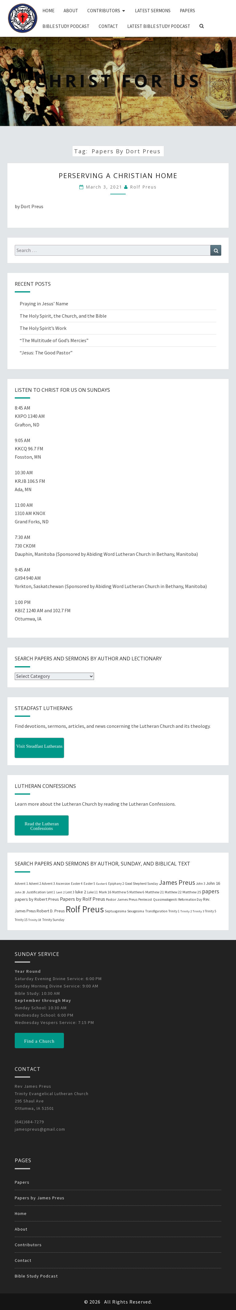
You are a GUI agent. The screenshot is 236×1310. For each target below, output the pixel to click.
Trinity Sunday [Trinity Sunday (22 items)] (53, 920)
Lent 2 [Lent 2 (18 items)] (60, 892)
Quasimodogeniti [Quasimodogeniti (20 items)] (165, 899)
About (71, 10)
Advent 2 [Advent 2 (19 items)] (35, 883)
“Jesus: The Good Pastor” (46, 352)
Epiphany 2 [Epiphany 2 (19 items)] (116, 883)
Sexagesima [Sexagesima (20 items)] (135, 911)
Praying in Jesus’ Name (44, 303)
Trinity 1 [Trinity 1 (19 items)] (173, 911)
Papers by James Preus (40, 1198)
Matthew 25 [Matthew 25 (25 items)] (192, 892)
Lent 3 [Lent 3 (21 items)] (69, 892)
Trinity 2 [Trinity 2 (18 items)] (186, 911)
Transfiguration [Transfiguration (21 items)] (156, 911)
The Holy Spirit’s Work (43, 328)
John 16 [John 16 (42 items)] (213, 883)
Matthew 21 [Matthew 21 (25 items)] (154, 892)
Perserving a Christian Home (118, 175)
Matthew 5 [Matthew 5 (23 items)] (120, 892)
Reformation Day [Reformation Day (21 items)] (190, 899)
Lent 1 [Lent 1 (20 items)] (51, 892)
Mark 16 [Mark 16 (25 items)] (105, 892)
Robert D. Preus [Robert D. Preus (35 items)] (51, 911)
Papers (187, 10)
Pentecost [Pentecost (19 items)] (145, 899)
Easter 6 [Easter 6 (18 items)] (101, 884)
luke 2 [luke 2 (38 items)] (80, 892)
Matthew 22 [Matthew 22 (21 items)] (173, 892)
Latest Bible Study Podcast (158, 26)
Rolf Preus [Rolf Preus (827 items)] (84, 909)
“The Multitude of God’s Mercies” (54, 340)
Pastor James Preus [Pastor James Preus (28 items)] (121, 899)
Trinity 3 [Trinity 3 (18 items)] (198, 911)
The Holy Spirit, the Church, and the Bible (63, 316)
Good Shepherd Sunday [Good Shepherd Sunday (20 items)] (141, 883)
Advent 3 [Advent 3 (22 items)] (48, 883)
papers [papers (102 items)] (210, 891)
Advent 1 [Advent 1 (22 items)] (21, 883)
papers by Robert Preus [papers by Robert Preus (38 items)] (37, 899)
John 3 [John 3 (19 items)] (200, 883)
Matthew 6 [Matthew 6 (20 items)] (136, 892)
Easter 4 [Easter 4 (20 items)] (77, 883)
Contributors (103, 10)
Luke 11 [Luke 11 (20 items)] (92, 892)
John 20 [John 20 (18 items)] (20, 892)
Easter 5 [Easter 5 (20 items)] (89, 883)
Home (48, 10)
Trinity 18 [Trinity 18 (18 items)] (34, 920)
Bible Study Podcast (65, 26)
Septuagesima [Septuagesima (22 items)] (115, 911)
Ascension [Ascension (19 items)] (63, 883)
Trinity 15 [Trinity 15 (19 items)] (21, 920)
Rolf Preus (143, 187)
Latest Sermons (153, 10)
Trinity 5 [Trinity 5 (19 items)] (210, 911)
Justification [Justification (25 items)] (36, 892)
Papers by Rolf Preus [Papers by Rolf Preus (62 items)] (82, 899)
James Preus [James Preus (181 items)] (177, 882)
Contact (108, 26)
